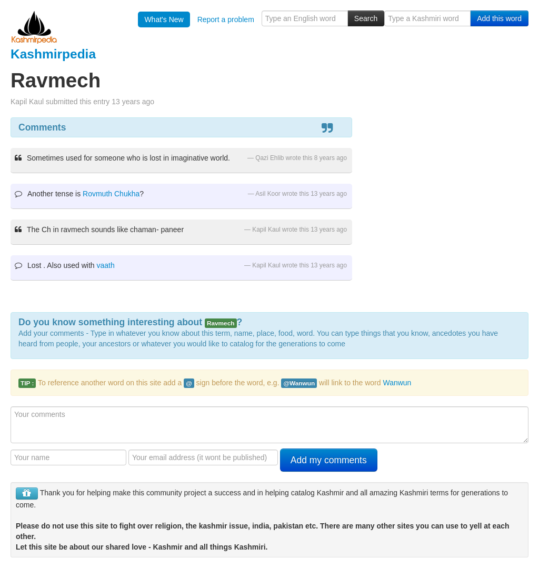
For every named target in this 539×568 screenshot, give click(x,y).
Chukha (126, 194)
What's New (163, 19)
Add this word (499, 18)
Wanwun (397, 382)
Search (365, 18)
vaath (106, 265)
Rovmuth (97, 194)
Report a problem (225, 19)
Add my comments (329, 460)
